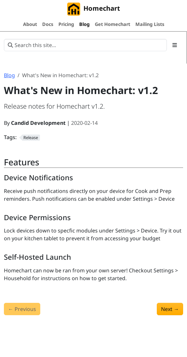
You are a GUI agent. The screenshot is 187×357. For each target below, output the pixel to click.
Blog (9, 75)
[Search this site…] (85, 45)
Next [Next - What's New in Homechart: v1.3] (170, 309)
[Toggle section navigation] (174, 45)
